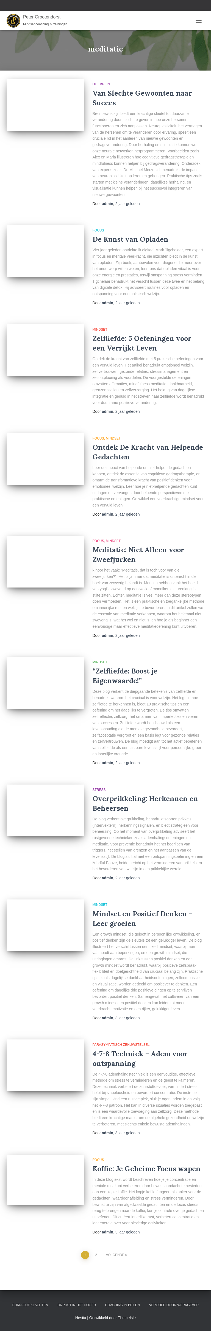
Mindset (100, 330)
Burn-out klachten (30, 1305)
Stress (99, 790)
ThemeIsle (127, 1318)
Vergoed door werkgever (174, 1305)
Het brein (101, 84)
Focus (98, 230)
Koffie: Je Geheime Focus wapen (147, 1168)
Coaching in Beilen (122, 1305)
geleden (127, 203)
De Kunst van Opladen (130, 239)
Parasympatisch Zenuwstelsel (121, 1045)
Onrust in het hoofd (76, 1305)
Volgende (115, 1255)
